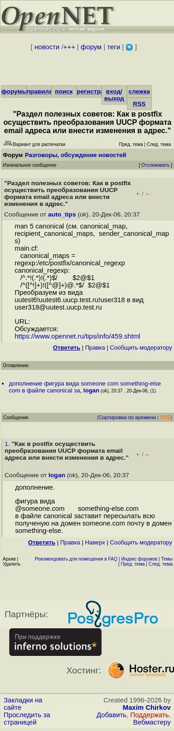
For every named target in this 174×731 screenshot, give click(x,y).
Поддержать (149, 715)
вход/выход (114, 95)
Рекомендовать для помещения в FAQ (76, 558)
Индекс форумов (139, 558)
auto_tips (62, 214)
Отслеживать (155, 165)
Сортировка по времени (127, 417)
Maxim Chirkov (147, 707)
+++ (69, 47)
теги (113, 47)
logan (92, 390)
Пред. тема (133, 564)
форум (91, 47)
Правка (95, 347)
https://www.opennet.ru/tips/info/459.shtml (77, 336)
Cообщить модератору (141, 347)
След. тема (161, 564)
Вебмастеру (152, 722)
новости (47, 47)
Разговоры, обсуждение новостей (75, 155)
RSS (139, 103)
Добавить (111, 715)
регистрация (96, 91)
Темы (167, 558)
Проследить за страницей (27, 718)
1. (8, 443)
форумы (14, 91)
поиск (63, 91)
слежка (139, 91)
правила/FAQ (47, 91)
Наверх (95, 542)
